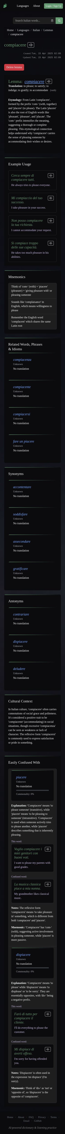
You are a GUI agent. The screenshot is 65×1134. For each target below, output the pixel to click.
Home (10, 30)
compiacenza (22, 360)
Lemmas (48, 30)
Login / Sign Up (53, 6)
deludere (19, 669)
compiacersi (21, 414)
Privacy (42, 1117)
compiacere (34, 81)
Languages (23, 5)
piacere (21, 777)
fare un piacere (23, 441)
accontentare (22, 487)
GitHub (38, 1120)
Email (26, 1120)
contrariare (21, 614)
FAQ (31, 1117)
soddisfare (20, 514)
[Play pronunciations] (31, 45)
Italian (36, 30)
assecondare (21, 541)
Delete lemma (14, 67)
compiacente (22, 387)
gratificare (20, 569)
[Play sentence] (51, 175)
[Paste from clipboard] (52, 21)
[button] (59, 20)
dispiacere (20, 641)
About (36, 5)
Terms (53, 1117)
